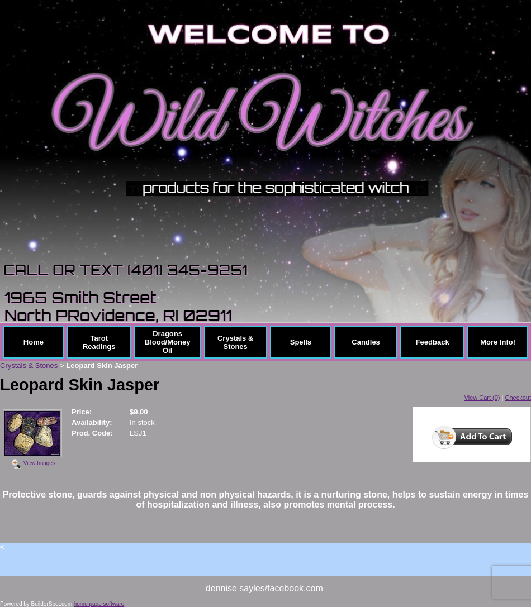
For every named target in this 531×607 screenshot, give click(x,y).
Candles (366, 342)
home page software (99, 604)
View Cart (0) (482, 397)
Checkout (518, 397)
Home (33, 342)
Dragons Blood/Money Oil (168, 342)
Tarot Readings (99, 342)
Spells (300, 342)
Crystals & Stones (235, 342)
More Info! (497, 342)
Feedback (432, 342)
